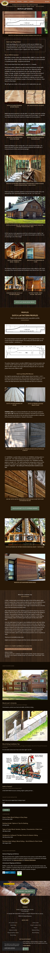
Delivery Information (30, 860)
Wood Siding (13, 935)
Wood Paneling (35, 932)
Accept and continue (10, 948)
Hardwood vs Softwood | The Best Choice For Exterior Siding (20, 835)
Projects (35, 927)
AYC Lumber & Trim (13, 922)
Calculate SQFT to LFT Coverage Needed (25, 508)
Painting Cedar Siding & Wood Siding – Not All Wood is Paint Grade (22, 841)
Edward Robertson (28, 916)
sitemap (41, 913)
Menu (47, 1)
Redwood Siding (35, 930)
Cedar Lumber (35, 922)
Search (25, 948)
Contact (31, 1)
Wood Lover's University (9, 703)
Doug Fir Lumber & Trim (35, 925)
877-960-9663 (26, 911)
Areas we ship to (18, 860)
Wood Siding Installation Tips (11, 744)
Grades (25, 1)
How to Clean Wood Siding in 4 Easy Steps (14, 817)
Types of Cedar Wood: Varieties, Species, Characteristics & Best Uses (22, 829)
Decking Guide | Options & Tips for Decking (15, 823)
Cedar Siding (13, 925)
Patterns (19, 1)
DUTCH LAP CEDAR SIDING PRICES (25, 302)
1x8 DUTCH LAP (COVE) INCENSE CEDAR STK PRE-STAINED (18, 649)
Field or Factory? (7, 786)
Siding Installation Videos (13, 932)
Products (12, 1)
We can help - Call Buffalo (25, 891)
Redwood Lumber (13, 930)
